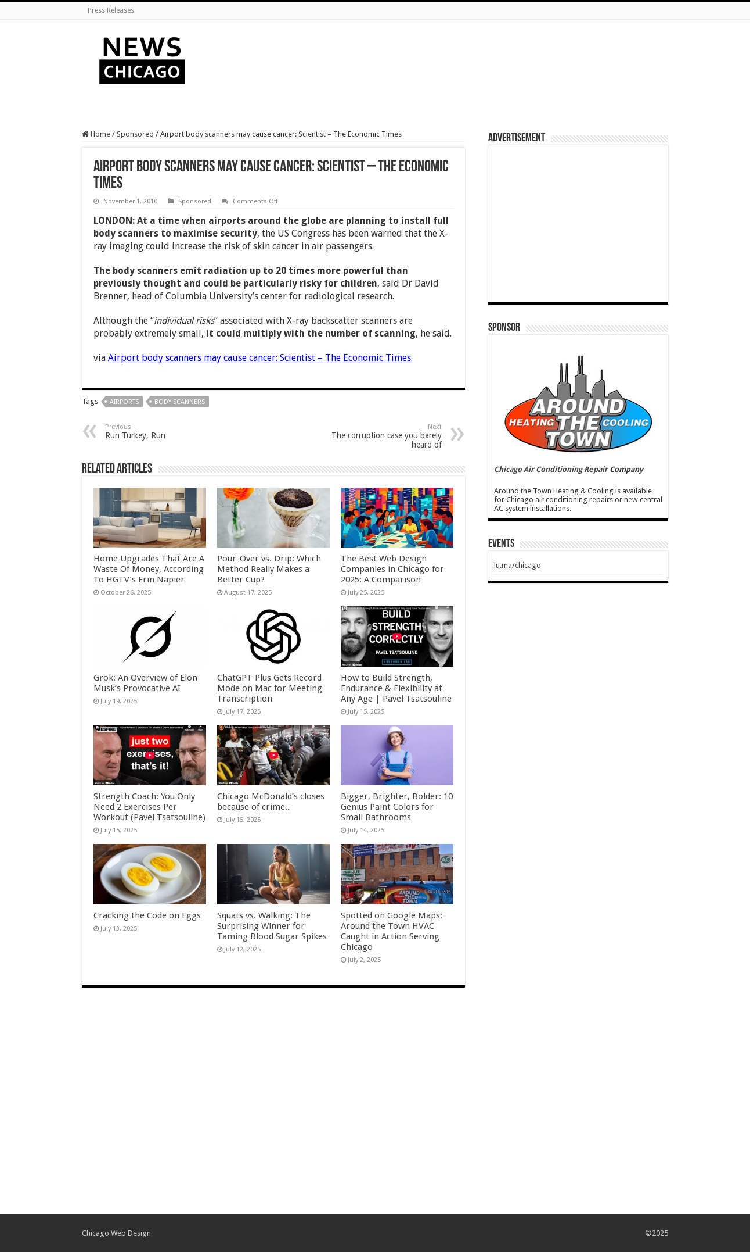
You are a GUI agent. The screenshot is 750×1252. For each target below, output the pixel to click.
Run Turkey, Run (164, 431)
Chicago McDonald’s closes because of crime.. (270, 801)
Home (96, 134)
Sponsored (135, 134)
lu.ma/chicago (517, 565)
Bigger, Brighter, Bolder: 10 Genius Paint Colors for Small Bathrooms (397, 806)
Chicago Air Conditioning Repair (551, 469)
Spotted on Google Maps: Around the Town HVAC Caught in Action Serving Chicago (391, 931)
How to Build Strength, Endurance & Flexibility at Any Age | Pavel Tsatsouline (396, 688)
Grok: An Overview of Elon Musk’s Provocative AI (145, 682)
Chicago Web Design (116, 1233)
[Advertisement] (448, 57)
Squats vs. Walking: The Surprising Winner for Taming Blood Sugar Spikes (272, 926)
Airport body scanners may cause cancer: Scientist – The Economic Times (259, 357)
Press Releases (111, 10)
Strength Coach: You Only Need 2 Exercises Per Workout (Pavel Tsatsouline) (149, 806)
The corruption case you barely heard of (382, 436)
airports (124, 402)
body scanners (179, 402)
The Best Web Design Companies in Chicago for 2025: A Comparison (392, 569)
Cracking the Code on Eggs (147, 915)
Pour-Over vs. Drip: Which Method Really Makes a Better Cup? (269, 569)
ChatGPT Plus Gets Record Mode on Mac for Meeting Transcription (269, 688)
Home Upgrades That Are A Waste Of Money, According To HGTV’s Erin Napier (148, 569)
